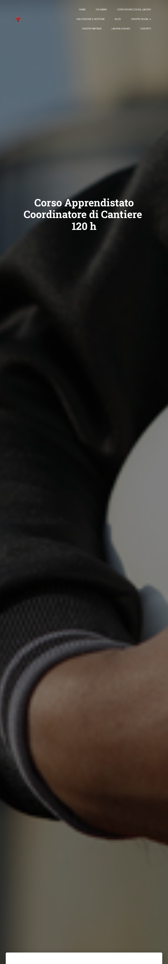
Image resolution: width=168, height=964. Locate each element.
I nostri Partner (91, 28)
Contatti (145, 28)
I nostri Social (141, 19)
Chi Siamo (101, 9)
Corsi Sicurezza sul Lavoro (134, 9)
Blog (118, 19)
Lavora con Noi (121, 28)
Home (82, 9)
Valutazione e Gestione (90, 19)
